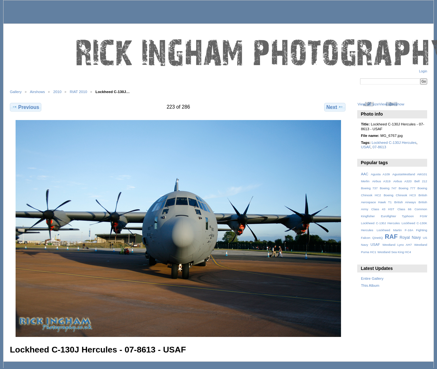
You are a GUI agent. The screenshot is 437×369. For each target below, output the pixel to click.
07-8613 (379, 147)
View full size (368, 104)
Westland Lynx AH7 (397, 244)
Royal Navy (410, 237)
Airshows (37, 92)
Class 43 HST (382, 209)
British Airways (405, 202)
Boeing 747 (388, 188)
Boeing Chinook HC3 (400, 195)
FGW (423, 216)
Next (334, 107)
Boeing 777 (407, 188)
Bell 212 (420, 181)
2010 (57, 92)
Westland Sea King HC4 (394, 252)
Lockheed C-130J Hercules (394, 142)
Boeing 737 (369, 188)
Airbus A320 (402, 181)
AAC (364, 174)
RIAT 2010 (78, 92)
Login (423, 71)
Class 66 (404, 209)
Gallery (16, 92)
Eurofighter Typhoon (397, 216)
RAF (391, 236)
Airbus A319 (381, 181)
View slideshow (391, 104)
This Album (370, 285)
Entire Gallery (372, 278)
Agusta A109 (380, 174)
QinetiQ (377, 237)
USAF (366, 147)
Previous (25, 107)
